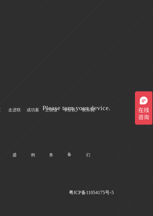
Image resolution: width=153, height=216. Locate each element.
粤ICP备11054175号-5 (91, 192)
